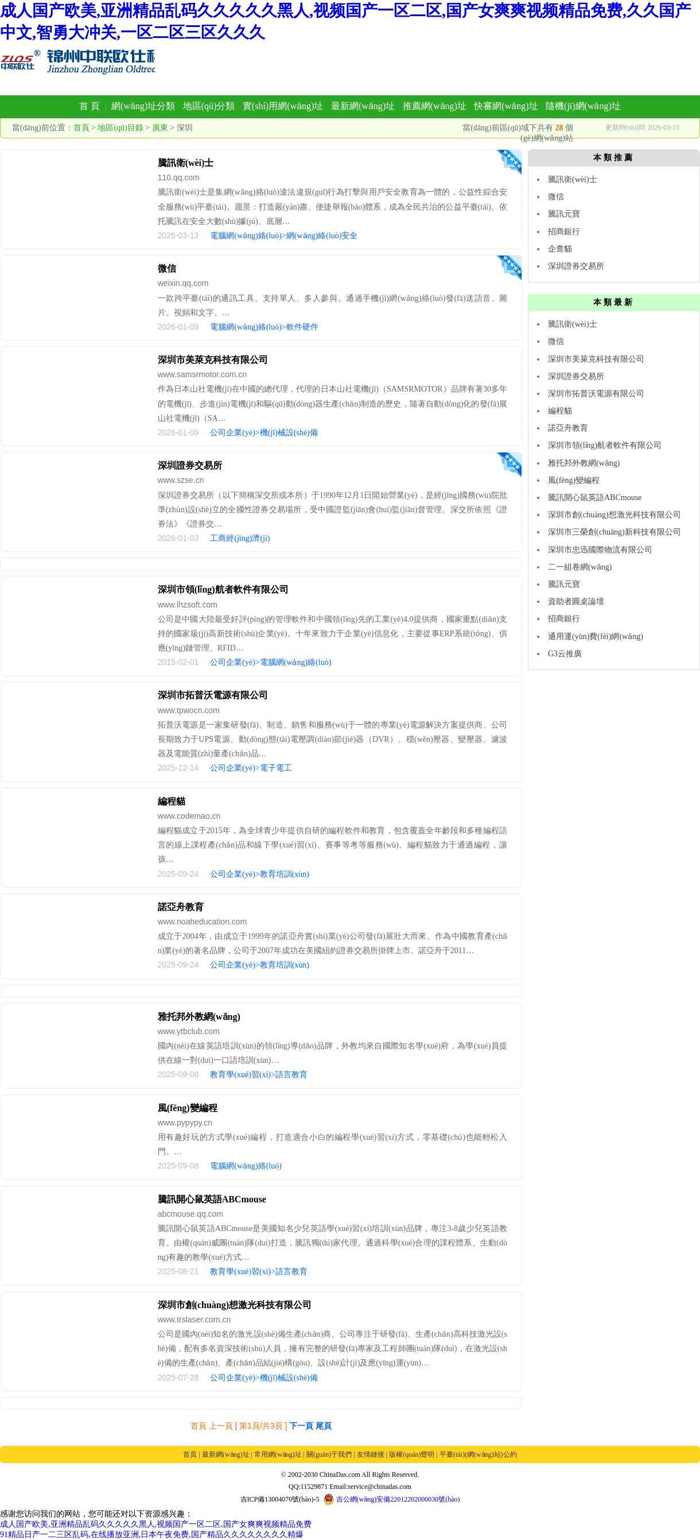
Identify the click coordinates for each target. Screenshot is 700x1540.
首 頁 (89, 106)
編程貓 (171, 801)
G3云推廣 (565, 653)
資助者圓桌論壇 (576, 601)
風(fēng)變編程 (187, 1108)
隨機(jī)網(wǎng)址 (583, 106)
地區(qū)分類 (209, 106)
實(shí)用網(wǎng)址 (283, 106)
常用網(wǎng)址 (278, 1454)
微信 (167, 268)
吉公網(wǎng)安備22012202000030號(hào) (391, 1499)
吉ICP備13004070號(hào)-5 (280, 1499)
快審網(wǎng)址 (506, 106)
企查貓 (560, 249)
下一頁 (301, 1425)
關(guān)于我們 (329, 1454)
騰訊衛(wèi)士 (186, 163)
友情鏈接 (370, 1454)
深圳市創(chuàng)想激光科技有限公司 (235, 1305)
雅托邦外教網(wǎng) (199, 1016)
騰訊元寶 (564, 214)
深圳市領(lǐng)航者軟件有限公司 (223, 589)
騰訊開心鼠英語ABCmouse (212, 1199)
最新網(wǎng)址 (363, 106)
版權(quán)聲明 (411, 1454)
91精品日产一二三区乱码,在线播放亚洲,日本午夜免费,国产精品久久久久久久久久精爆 (152, 1534)
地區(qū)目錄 (120, 127)
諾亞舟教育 (181, 907)
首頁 (81, 127)
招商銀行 (564, 231)
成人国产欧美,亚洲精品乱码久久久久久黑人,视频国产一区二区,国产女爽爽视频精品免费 (156, 1524)
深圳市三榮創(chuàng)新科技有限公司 (614, 532)
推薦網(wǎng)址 (434, 106)
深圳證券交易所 (190, 465)
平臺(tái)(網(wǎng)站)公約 (478, 1454)
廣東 (160, 127)
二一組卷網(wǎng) (580, 567)
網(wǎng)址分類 (143, 106)
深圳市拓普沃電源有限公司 (213, 695)
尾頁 (324, 1425)
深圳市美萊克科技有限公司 (213, 360)
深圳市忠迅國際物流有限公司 (600, 549)
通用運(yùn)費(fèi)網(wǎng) (595, 636)
